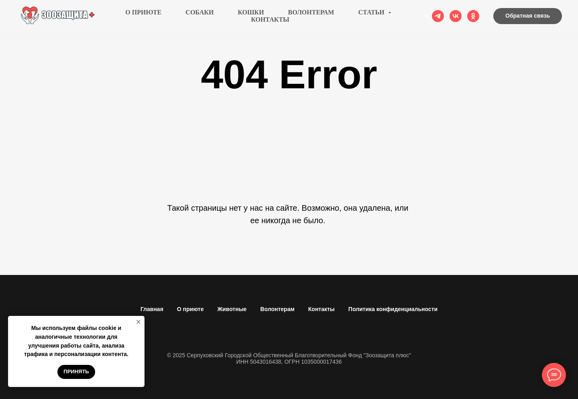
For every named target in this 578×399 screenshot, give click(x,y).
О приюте (143, 16)
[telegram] (438, 20)
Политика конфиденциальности (393, 309)
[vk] (456, 20)
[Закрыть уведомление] (138, 322)
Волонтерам (311, 16)
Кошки (251, 16)
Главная (151, 309)
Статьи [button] (372, 16)
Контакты (270, 23)
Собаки (199, 16)
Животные (231, 309)
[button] (527, 20)
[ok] (473, 20)
